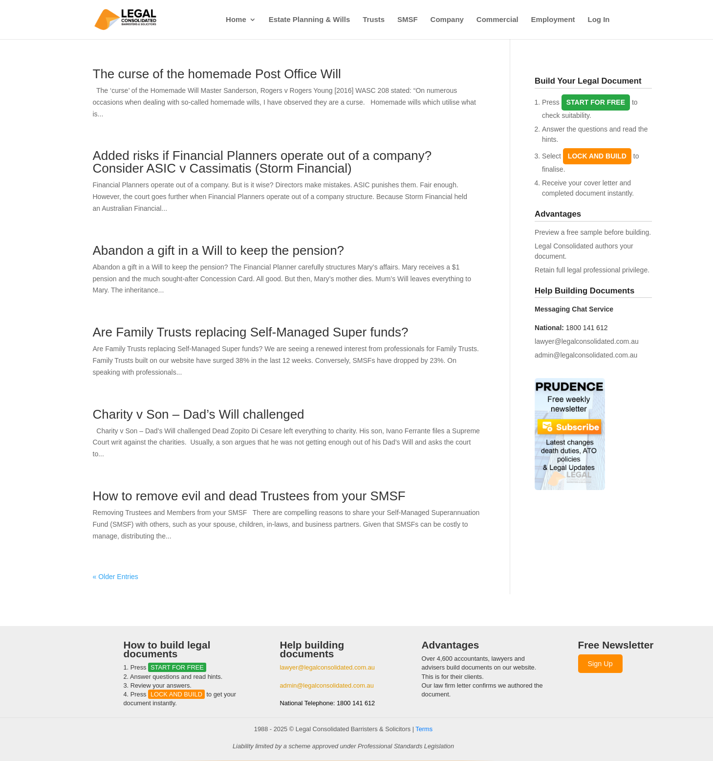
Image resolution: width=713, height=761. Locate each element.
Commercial (497, 19)
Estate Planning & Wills (309, 19)
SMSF (407, 19)
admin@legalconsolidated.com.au (586, 355)
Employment (553, 19)
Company (447, 19)
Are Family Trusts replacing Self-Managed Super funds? (251, 332)
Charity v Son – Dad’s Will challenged (198, 414)
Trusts (374, 19)
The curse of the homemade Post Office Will (217, 74)
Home (236, 19)
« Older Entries (115, 577)
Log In (599, 19)
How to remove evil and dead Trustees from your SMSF (249, 496)
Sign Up (600, 664)
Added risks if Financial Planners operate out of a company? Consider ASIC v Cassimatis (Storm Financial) (262, 162)
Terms (423, 729)
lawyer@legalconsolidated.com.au (587, 341)
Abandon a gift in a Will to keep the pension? (219, 250)
